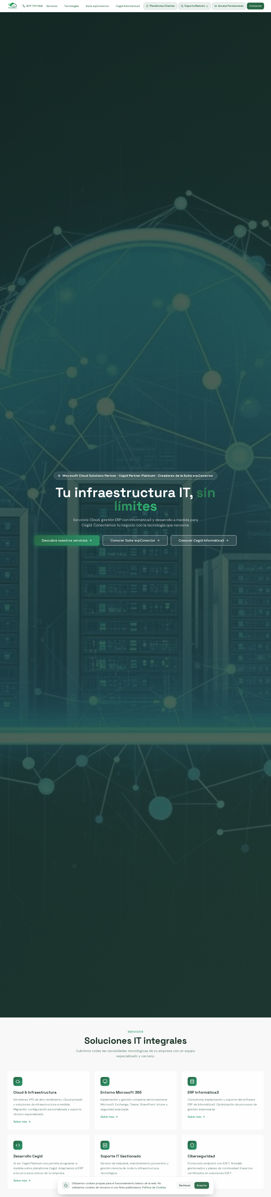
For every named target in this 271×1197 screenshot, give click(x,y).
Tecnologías (71, 6)
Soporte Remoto (194, 6)
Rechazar (184, 1190)
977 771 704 (32, 6)
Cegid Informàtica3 (128, 6)
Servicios (51, 6)
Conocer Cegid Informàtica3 (204, 540)
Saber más (22, 1121)
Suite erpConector (97, 6)
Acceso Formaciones (228, 6)
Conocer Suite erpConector (135, 540)
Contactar (255, 6)
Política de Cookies (154, 1192)
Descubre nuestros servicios (67, 540)
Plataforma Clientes (160, 6)
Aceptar (202, 1190)
